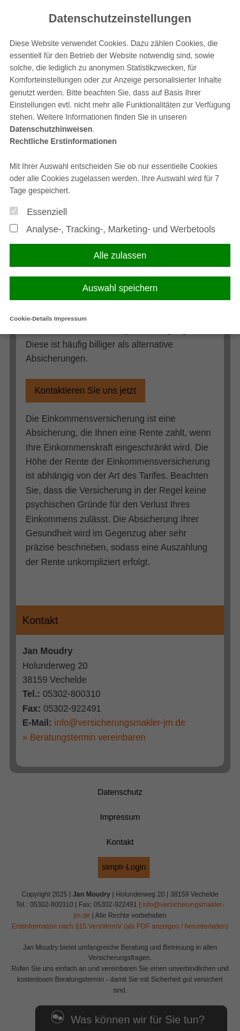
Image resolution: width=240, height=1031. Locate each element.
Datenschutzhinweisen (51, 129)
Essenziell (38, 212)
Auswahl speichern (120, 288)
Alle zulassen (120, 255)
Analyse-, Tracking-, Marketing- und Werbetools (113, 229)
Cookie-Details (31, 318)
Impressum (70, 318)
